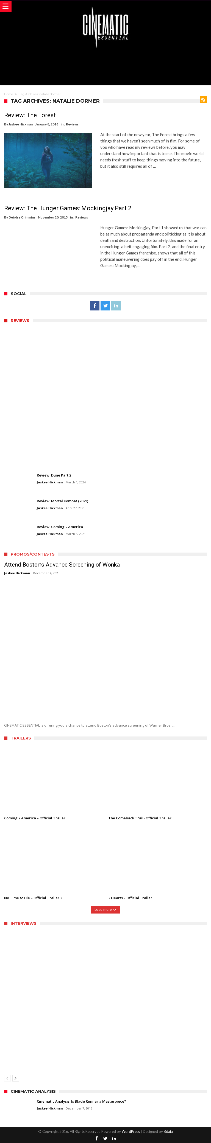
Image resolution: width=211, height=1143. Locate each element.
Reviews (72, 124)
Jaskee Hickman (21, 124)
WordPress (131, 1131)
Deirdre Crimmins (22, 217)
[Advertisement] (105, 66)
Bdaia (168, 1131)
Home (8, 94)
